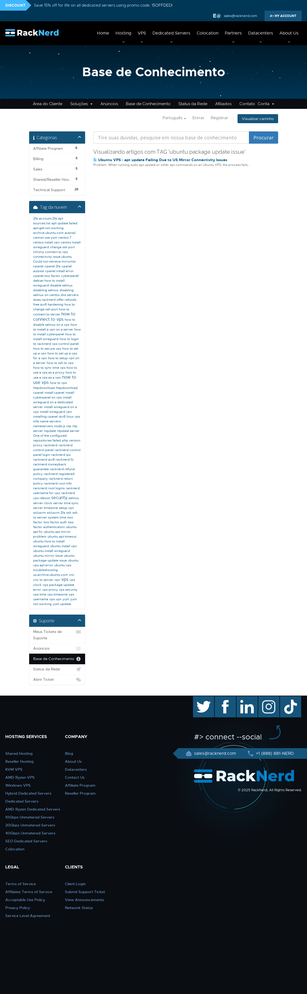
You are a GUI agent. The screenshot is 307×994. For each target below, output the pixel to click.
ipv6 (62, 416)
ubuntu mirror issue (48, 556)
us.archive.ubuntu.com (50, 575)
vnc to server (43, 580)
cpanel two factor (46, 276)
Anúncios (109, 103)
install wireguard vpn (56, 412)
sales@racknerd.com (240, 16)
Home (103, 33)
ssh (68, 513)
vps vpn (55, 599)
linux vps (73, 416)
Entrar (198, 117)
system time (57, 517)
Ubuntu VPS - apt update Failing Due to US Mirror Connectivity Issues (160, 159)
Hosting (123, 33)
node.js (59, 426)
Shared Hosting (19, 753)
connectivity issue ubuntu (52, 257)
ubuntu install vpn (63, 546)
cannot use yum (45, 237)
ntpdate (50, 431)
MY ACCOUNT (285, 16)
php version (71, 440)
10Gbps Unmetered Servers (29, 817)
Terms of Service (20, 883)
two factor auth (55, 522)
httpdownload (44, 388)
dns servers (69, 295)
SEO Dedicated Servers (26, 841)
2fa (35, 218)
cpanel (38, 266)
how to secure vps (47, 348)
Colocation (207, 33)
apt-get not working (48, 228)
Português (174, 117)
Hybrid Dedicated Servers (28, 793)
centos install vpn (46, 242)
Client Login (75, 883)
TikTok (287, 698)
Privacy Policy (17, 907)
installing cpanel (45, 416)
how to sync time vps (49, 368)
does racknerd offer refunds (54, 300)
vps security (68, 590)
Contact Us (75, 777)
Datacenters (260, 33)
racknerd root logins (49, 488)
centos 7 (64, 237)
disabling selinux (46, 290)
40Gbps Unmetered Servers (30, 833)
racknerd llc (65, 459)
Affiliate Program (80, 785)
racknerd (50, 445)
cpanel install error (59, 271)
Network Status (79, 907)
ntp (68, 426)
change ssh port (62, 247)
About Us (289, 33)
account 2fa (48, 218)
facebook (224, 698)
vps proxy (50, 590)
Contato (247, 103)
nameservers (43, 426)
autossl (70, 233)
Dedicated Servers (171, 33)
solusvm (39, 513)
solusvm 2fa (56, 513)
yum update (62, 604)
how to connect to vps (54, 316)
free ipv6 (40, 304)
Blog (69, 753)
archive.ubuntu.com (48, 233)
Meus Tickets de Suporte (57, 634)
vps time (39, 594)
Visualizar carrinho (258, 118)
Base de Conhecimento (148, 103)
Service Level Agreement (27, 915)
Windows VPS (18, 785)
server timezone (45, 508)
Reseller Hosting (19, 761)
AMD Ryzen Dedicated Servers (32, 809)
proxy (37, 445)
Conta (266, 103)
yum (66, 599)
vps (64, 579)
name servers (50, 421)
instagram (268, 698)
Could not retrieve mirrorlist (54, 261)
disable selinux (61, 285)
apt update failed (64, 223)
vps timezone (57, 594)
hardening (55, 304)
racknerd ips (61, 455)
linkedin (244, 698)
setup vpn (66, 508)
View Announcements (84, 899)
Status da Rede (192, 103)
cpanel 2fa (52, 266)
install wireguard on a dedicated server (53, 402)
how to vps (58, 383)
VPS (142, 33)
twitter (200, 698)
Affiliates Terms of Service (28, 891)
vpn (57, 580)
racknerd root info (58, 483)
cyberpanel (70, 276)
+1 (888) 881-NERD (274, 753)
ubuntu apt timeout (61, 536)
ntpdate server (68, 431)
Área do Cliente (47, 103)
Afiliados (223, 103)
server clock (42, 503)
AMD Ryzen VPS (20, 777)
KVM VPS (14, 769)
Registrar (219, 117)
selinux (73, 498)
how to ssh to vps (60, 363)
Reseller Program (80, 793)
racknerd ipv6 (44, 459)
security (59, 497)
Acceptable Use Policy (25, 899)
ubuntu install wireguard (51, 551)
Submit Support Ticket (85, 891)
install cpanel (54, 393)
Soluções (81, 103)
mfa (36, 421)
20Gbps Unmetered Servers (30, 825)
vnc (71, 575)
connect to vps (56, 252)
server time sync (65, 503)
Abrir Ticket (57, 679)
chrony (38, 252)
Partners (233, 33)
